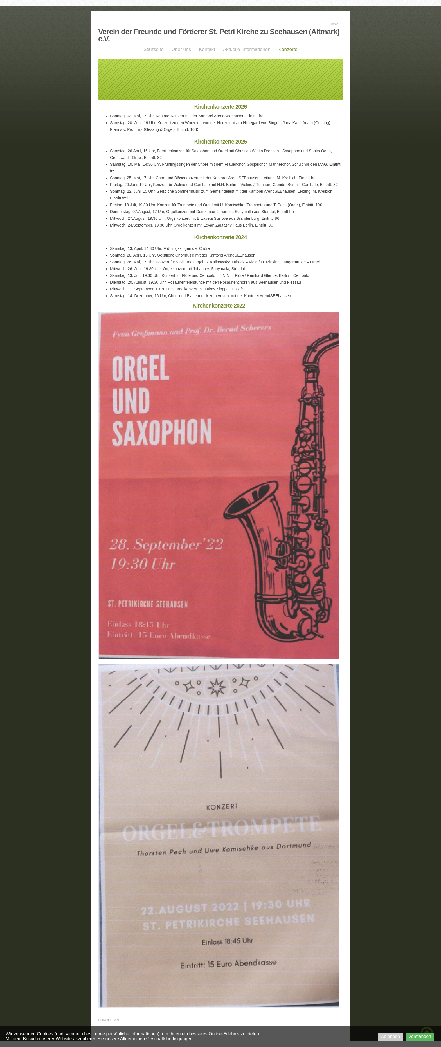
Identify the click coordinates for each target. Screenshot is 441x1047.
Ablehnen (390, 1036)
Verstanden (419, 1036)
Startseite (153, 49)
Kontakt (207, 49)
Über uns (181, 49)
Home (334, 24)
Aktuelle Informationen (247, 49)
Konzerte (288, 49)
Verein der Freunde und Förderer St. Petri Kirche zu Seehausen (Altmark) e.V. (218, 35)
